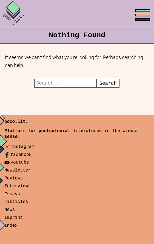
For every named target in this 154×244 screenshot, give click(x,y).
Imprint (13, 217)
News (9, 209)
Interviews (17, 186)
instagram (22, 146)
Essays (12, 194)
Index (11, 225)
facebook (21, 154)
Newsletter (17, 170)
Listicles (16, 201)
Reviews (13, 178)
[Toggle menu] (77, 13)
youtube (19, 162)
